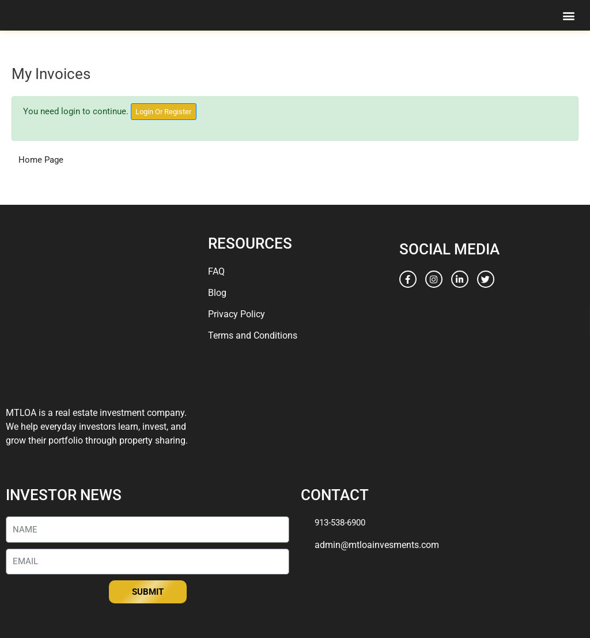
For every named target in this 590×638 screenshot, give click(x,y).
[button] (568, 15)
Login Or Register (163, 111)
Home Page (40, 160)
